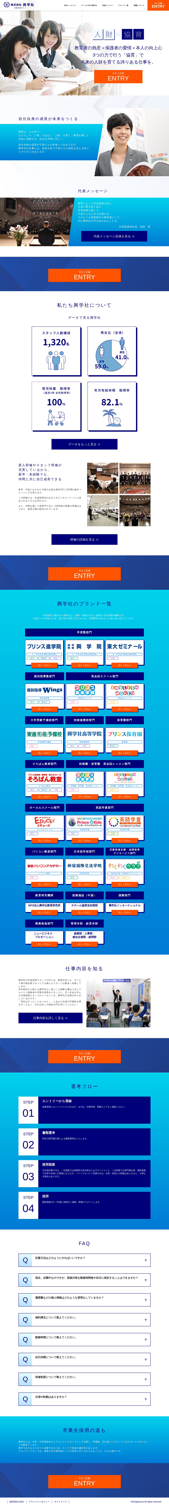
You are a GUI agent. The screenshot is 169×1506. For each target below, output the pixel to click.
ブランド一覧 (123, 5)
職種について (139, 5)
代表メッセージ (70, 5)
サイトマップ (60, 1502)
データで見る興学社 (89, 5)
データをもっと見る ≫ (84, 444)
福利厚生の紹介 (17, 1502)
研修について (107, 5)
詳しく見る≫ (44, 665)
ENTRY (158, 5)
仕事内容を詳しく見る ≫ (50, 1018)
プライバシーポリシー (39, 1502)
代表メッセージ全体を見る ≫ (114, 236)
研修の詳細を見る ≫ (84, 539)
